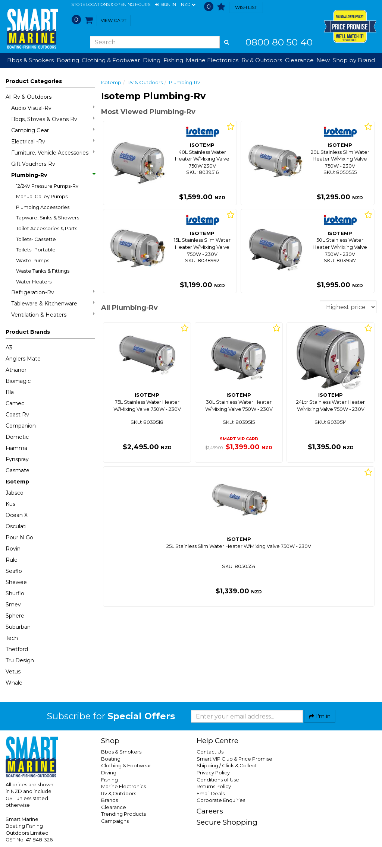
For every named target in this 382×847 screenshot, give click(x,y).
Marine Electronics (123, 786)
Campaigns (115, 821)
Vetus (13, 671)
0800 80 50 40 (279, 42)
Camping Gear (53, 130)
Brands (109, 800)
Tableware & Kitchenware (53, 303)
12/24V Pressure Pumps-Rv (47, 186)
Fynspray (17, 459)
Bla (10, 392)
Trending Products (123, 814)
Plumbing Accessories (42, 207)
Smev (13, 604)
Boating (110, 759)
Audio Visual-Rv (53, 107)
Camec (15, 403)
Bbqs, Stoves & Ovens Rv (53, 119)
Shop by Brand (354, 60)
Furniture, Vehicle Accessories (53, 152)
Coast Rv (17, 414)
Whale (14, 682)
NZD (188, 5)
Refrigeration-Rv (53, 292)
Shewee (16, 582)
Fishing (109, 780)
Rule (12, 559)
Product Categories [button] (34, 81)
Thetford (17, 649)
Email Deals (211, 793)
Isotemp (17, 481)
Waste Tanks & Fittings (42, 271)
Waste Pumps (32, 260)
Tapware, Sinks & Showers (47, 218)
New (323, 60)
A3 (9, 347)
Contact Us (210, 752)
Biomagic (18, 381)
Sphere (15, 615)
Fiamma (16, 448)
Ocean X (17, 515)
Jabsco (15, 492)
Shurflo (15, 593)
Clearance (299, 60)
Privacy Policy (213, 772)
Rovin (13, 548)
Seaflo (14, 571)
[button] (165, 5)
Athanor (16, 370)
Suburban (18, 627)
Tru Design (20, 660)
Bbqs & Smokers (30, 60)
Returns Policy (214, 786)
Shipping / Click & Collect (227, 765)
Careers (210, 811)
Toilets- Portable (36, 250)
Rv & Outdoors (145, 82)
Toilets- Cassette (36, 239)
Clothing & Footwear (126, 765)
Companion (21, 425)
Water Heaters (33, 282)
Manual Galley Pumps (42, 196)
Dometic (17, 437)
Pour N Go (19, 537)
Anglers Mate (23, 358)
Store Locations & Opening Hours (110, 4)
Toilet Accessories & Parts (46, 228)
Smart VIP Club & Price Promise (234, 759)
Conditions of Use (218, 780)
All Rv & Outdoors (28, 96)
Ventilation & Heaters (53, 314)
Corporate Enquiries (221, 800)
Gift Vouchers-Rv (33, 164)
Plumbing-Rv (53, 175)
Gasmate (17, 470)
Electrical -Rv (53, 141)
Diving (108, 772)
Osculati (16, 526)
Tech (12, 638)
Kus (10, 504)
